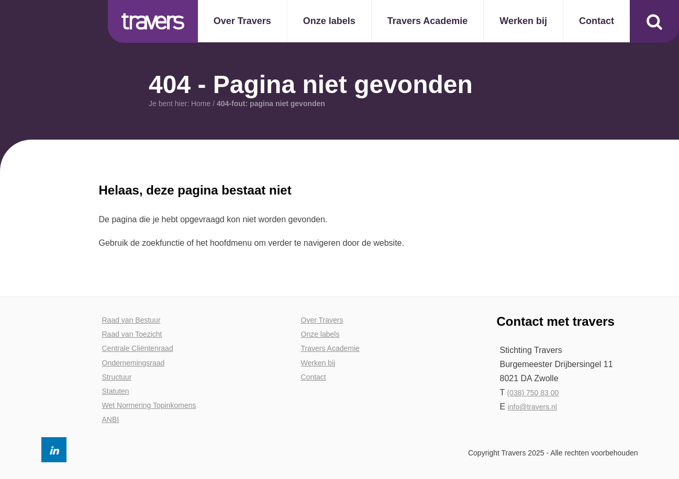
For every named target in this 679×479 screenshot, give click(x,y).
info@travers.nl (532, 407)
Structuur (117, 377)
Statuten (115, 391)
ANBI (110, 419)
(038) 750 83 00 (533, 393)
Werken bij (318, 363)
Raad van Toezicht (132, 334)
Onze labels (320, 334)
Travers (152, 21)
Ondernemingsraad (133, 363)
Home (200, 103)
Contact (313, 377)
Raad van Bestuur (131, 320)
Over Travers (322, 320)
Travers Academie (330, 348)
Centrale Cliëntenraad (137, 348)
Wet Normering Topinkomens (149, 405)
